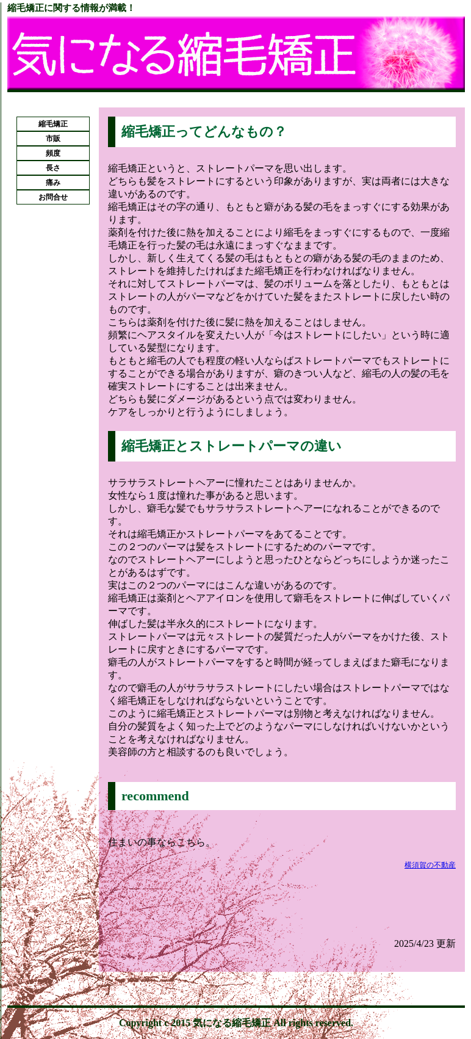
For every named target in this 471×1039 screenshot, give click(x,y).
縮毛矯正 (53, 124)
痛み (53, 182)
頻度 (53, 153)
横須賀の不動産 (430, 865)
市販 (53, 138)
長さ (53, 168)
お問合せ (53, 197)
